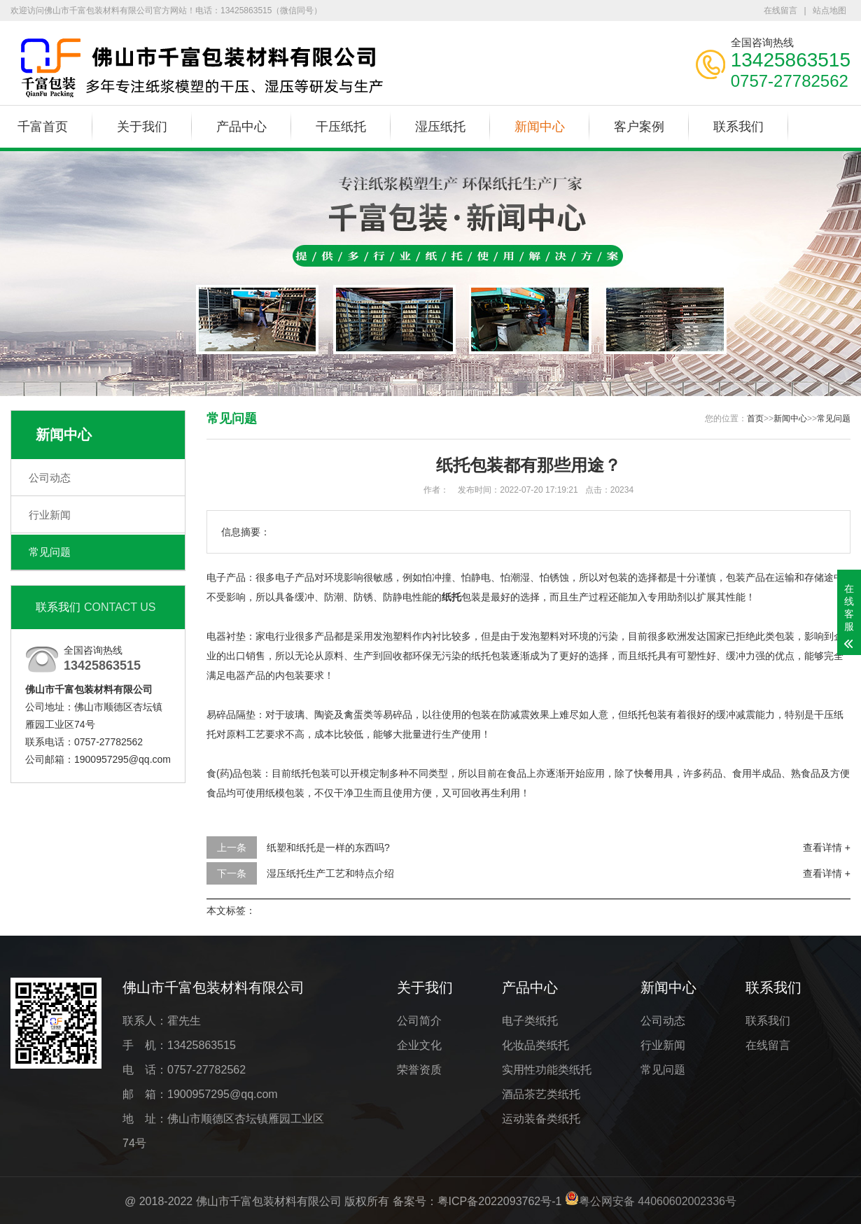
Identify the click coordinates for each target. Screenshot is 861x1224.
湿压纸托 (440, 127)
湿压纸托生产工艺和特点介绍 (330, 873)
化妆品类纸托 (535, 1045)
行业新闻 (50, 515)
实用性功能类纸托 (547, 1070)
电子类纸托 (530, 1021)
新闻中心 (539, 127)
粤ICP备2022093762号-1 (500, 1201)
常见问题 (50, 552)
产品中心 (241, 127)
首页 (755, 418)
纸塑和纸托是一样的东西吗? (328, 847)
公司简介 (419, 1021)
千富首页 (43, 127)
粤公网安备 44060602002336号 (657, 1201)
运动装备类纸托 (541, 1119)
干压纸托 (341, 127)
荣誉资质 (419, 1070)
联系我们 (738, 127)
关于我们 (142, 127)
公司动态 (50, 478)
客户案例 (639, 127)
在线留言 (780, 10)
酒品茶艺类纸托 (541, 1094)
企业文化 (419, 1045)
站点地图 (829, 10)
